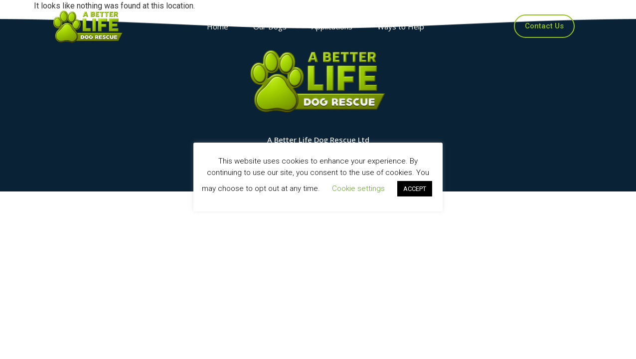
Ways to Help (403, 26)
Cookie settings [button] (358, 188)
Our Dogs (272, 26)
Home (220, 26)
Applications (334, 26)
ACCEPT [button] (414, 188)
